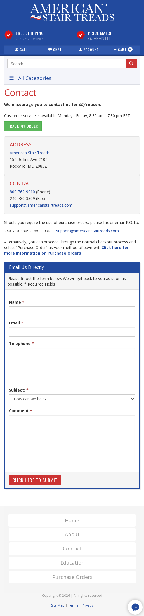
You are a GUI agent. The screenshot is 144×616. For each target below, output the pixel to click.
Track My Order (23, 126)
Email (16, 322)
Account (89, 49)
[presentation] (51, 372)
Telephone (21, 343)
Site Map (58, 605)
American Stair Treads (30, 152)
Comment (20, 410)
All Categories (30, 78)
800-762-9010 (22, 191)
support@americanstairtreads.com (41, 205)
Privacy (87, 605)
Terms (73, 605)
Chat (55, 49)
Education (72, 562)
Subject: (19, 390)
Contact (72, 548)
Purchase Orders (72, 577)
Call (21, 49)
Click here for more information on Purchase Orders (66, 250)
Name (16, 302)
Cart (123, 49)
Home (72, 520)
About (72, 534)
